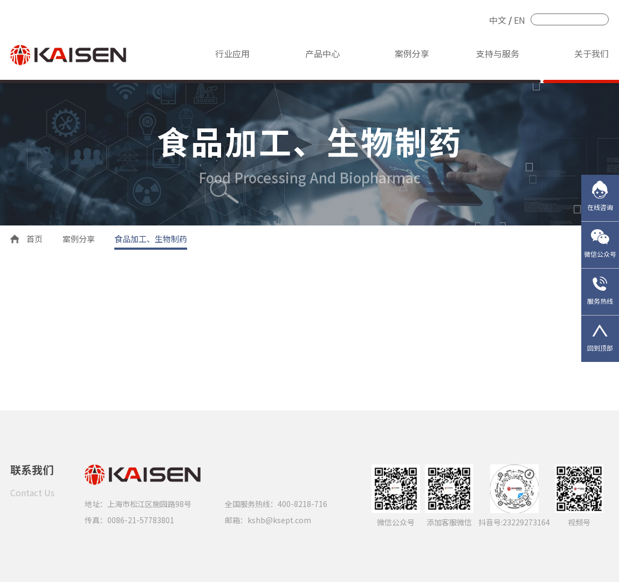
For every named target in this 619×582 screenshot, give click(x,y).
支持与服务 (497, 53)
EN (519, 19)
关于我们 (591, 53)
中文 (497, 19)
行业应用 (232, 53)
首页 (34, 238)
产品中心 (322, 53)
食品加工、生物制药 (150, 238)
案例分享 (412, 53)
